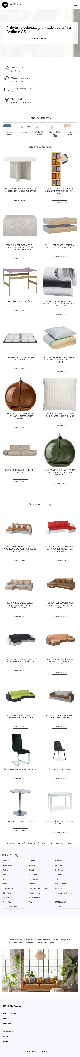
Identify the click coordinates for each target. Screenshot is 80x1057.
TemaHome (33, 870)
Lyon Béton (60, 865)
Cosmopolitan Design (64, 893)
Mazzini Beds (61, 884)
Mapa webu (7, 1023)
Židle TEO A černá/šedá (60, 769)
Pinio (5, 875)
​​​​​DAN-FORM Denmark (11, 907)
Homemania (33, 884)
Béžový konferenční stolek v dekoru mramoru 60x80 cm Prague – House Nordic (20, 247)
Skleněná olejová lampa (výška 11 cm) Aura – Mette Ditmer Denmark (59, 472)
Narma (5, 879)
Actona (58, 907)
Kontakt (6, 1041)
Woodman (60, 861)
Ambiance (6, 884)
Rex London (33, 902)
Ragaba (32, 865)
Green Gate (7, 902)
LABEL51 (59, 888)
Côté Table (7, 893)
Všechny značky (9, 1014)
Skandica (59, 875)
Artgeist (59, 897)
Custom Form (8, 888)
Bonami (6, 861)
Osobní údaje (8, 1031)
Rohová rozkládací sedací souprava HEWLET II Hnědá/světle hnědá (60, 605)
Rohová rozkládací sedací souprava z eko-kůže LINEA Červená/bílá (60, 549)
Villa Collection (8, 865)
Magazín (6, 1018)
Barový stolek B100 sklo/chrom (20, 821)
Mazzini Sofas (34, 893)
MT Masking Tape (62, 902)
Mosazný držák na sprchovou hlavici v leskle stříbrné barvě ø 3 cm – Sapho (59, 303)
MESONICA (7, 897)
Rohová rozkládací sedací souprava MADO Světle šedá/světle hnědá (20, 605)
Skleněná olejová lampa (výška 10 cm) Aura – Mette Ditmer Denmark (20, 416)
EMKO (5, 870)
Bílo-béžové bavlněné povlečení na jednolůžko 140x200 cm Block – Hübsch (59, 360)
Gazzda (32, 861)
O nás (5, 1036)
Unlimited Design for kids (38, 888)
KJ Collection (61, 870)
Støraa (58, 879)
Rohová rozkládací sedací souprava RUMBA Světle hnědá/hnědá (60, 661)
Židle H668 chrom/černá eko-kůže (20, 769)
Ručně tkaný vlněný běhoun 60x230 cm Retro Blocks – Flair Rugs (60, 191)
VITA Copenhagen (36, 897)
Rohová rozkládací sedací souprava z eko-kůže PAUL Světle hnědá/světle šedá (20, 549)
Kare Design (34, 879)
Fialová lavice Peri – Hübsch (20, 301)
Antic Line (33, 875)
